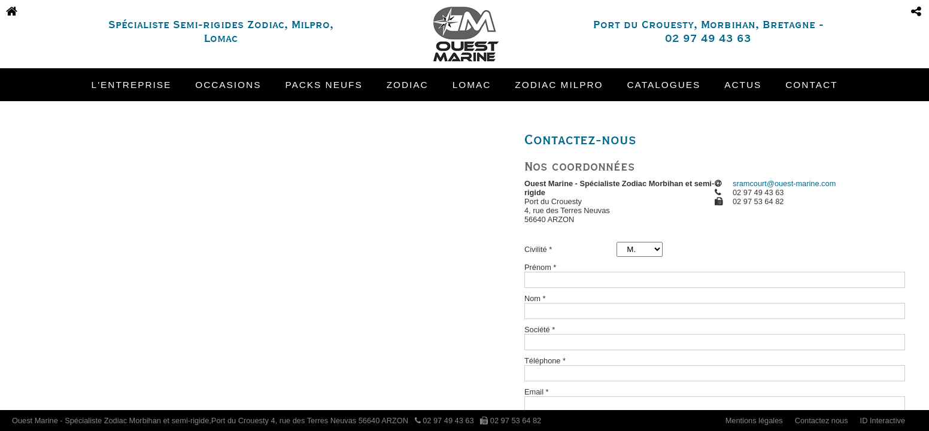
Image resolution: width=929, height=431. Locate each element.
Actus (742, 85)
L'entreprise (132, 85)
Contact (811, 85)
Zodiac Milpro (559, 85)
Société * (539, 329)
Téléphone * (545, 360)
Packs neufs (323, 85)
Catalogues (664, 85)
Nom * (535, 298)
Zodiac (408, 85)
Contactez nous (821, 420)
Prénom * (540, 267)
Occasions (228, 85)
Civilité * (538, 249)
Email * (536, 391)
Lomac (472, 85)
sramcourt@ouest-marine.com (784, 183)
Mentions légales (754, 420)
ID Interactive (882, 420)
